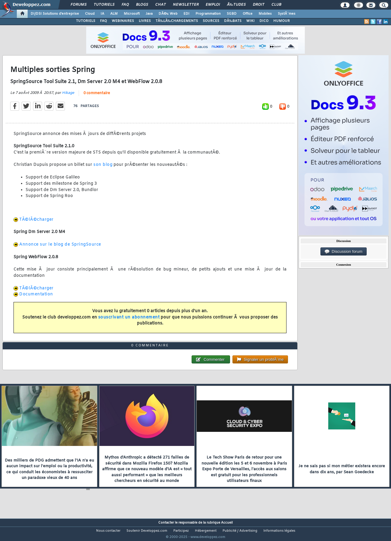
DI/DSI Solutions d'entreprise (55, 14)
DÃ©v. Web (168, 14)
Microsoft (132, 14)
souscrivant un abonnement (129, 321)
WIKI (250, 21)
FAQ (125, 4)
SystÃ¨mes (287, 14)
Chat (160, 4)
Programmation (208, 14)
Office (248, 14)
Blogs (142, 4)
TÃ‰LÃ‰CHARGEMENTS (177, 21)
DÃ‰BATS (232, 21)
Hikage (68, 96)
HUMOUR (281, 21)
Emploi (212, 4)
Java (149, 14)
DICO (263, 21)
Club (276, 4)
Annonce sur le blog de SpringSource (60, 248)
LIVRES (145, 21)
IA (102, 14)
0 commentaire (96, 96)
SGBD (232, 14)
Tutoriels (104, 4)
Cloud (90, 14)
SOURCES (211, 21)
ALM (114, 14)
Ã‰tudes (236, 4)
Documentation (36, 298)
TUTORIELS (85, 21)
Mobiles (265, 14)
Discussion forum (343, 251)
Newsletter (185, 4)
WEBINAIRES (123, 21)
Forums (78, 4)
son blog (102, 169)
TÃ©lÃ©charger (36, 223)
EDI (186, 14)
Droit (258, 4)
